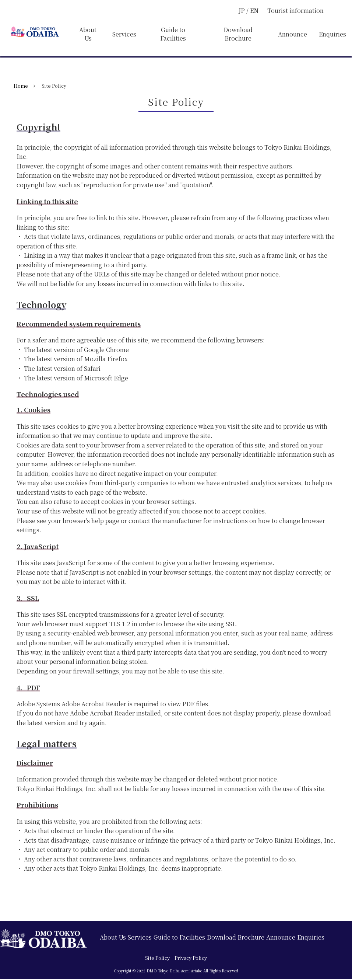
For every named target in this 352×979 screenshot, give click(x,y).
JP (242, 10)
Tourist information (295, 10)
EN (254, 10)
